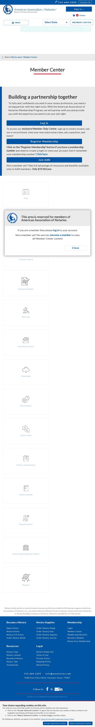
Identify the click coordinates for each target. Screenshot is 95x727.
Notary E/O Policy (15, 635)
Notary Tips (12, 661)
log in (56, 230)
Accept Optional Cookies (55, 723)
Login (70, 628)
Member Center (30, 57)
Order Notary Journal (46, 638)
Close (75, 247)
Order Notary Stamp (45, 628)
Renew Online (13, 631)
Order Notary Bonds (16, 638)
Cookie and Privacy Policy (64, 719)
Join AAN (44, 159)
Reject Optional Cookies (80, 723)
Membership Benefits (77, 635)
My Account (16, 57)
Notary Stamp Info (45, 652)
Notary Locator (14, 655)
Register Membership (44, 141)
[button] (79, 9)
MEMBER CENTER (81, 22)
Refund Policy (42, 665)
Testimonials (12, 665)
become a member (60, 235)
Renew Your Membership (78, 641)
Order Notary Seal (45, 631)
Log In (44, 123)
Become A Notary (15, 658)
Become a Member (75, 638)
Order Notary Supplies (46, 635)
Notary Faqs (12, 652)
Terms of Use (46, 719)
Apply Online (13, 628)
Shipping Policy (43, 661)
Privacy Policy (43, 658)
